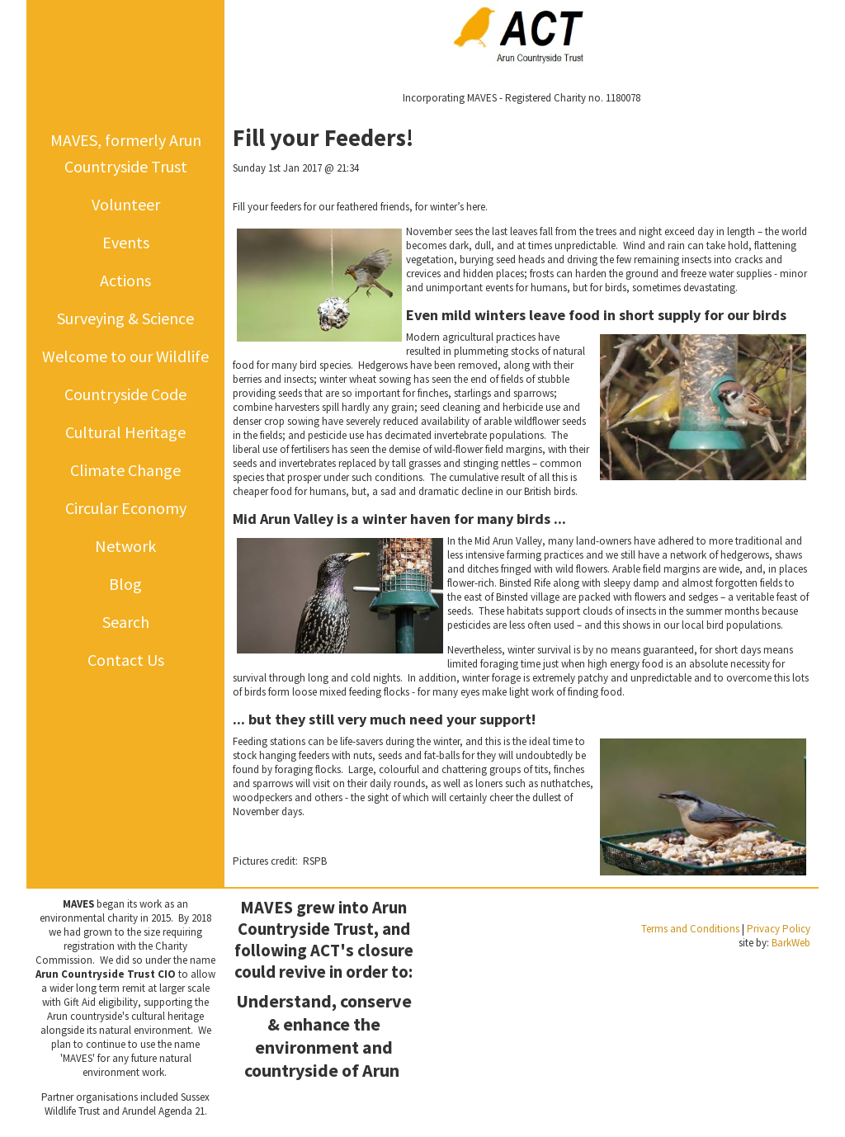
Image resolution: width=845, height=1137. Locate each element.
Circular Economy (125, 508)
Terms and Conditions (690, 929)
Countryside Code (125, 394)
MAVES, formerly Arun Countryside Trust (125, 153)
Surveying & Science (125, 318)
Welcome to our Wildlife (125, 356)
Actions (125, 280)
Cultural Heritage (125, 432)
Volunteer (126, 204)
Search (125, 621)
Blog (125, 583)
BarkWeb (791, 943)
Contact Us (125, 659)
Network (125, 545)
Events (125, 242)
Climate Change (125, 470)
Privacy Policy (778, 929)
